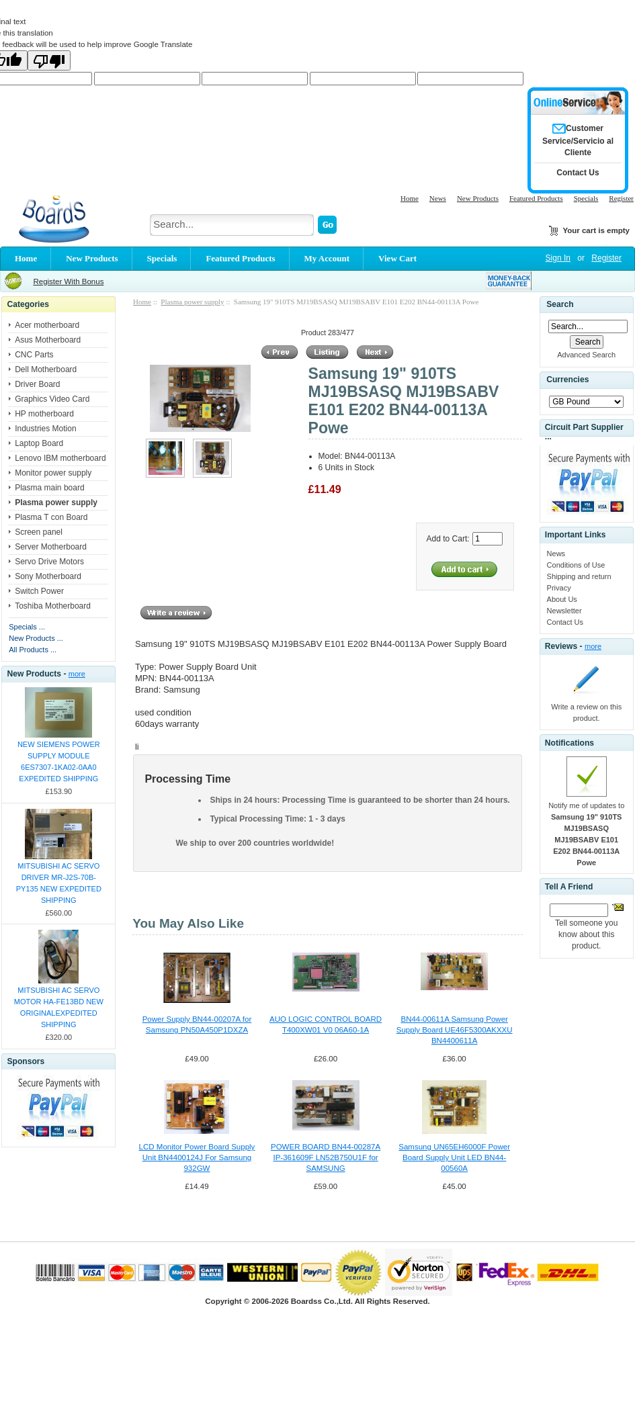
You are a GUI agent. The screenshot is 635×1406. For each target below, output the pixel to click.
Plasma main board (49, 487)
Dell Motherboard (46, 369)
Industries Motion (45, 428)
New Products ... (36, 638)
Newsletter (564, 611)
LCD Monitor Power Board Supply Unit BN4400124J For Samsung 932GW (197, 1157)
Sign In (558, 258)
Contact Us (565, 622)
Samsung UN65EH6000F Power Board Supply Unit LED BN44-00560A (454, 1157)
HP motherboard (44, 414)
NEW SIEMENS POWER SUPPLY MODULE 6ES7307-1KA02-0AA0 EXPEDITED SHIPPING (58, 761)
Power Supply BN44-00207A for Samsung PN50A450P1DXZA (197, 1024)
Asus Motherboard (48, 340)
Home (409, 198)
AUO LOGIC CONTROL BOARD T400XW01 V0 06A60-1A (325, 1024)
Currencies (567, 379)
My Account (327, 258)
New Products (478, 198)
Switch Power (39, 591)
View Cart (397, 258)
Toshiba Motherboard (53, 606)
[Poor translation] (49, 60)
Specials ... (27, 627)
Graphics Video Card (52, 399)
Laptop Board (39, 443)
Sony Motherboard (48, 576)
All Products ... (32, 650)
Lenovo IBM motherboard (60, 458)
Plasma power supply (192, 302)
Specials (586, 198)
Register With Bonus (68, 281)
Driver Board (37, 384)
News (437, 198)
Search (559, 304)
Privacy (559, 588)
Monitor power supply (53, 473)
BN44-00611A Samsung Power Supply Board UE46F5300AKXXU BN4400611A (454, 1030)
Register (621, 198)
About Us (562, 599)
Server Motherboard (51, 547)
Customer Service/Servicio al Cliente (577, 140)
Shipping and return (579, 576)
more (77, 674)
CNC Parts (34, 354)
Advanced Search (586, 355)
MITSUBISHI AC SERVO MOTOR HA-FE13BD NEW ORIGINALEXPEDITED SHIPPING (58, 1007)
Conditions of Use (576, 565)
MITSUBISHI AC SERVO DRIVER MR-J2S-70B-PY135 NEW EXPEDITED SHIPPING (58, 883)
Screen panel (38, 532)
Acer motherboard (47, 325)
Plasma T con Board (51, 517)
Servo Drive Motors (49, 561)
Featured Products (536, 198)
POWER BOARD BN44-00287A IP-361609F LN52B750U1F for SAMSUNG (325, 1157)
